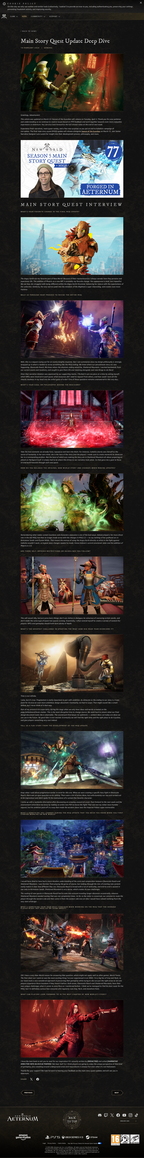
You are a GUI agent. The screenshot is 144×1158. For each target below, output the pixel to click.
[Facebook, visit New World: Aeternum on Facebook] (118, 1115)
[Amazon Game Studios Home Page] (23, 1137)
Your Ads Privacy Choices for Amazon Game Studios (84, 1143)
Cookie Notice (62, 1143)
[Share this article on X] (31, 1079)
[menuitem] (14, 16)
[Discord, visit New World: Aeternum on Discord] (100, 1115)
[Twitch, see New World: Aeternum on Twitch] (106, 1115)
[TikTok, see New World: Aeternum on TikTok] (136, 1115)
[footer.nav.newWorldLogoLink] (22, 1117)
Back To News (29, 31)
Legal (44, 1143)
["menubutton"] (14, 16)
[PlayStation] (52, 1137)
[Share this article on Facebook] (37, 1079)
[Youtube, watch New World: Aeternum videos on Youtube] (124, 1115)
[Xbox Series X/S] (72, 1137)
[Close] (141, 3)
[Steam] (92, 1137)
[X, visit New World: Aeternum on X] (112, 1115)
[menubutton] (128, 1121)
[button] (72, 82)
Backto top (72, 1119)
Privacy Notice (52, 1143)
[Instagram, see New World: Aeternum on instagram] (130, 1115)
